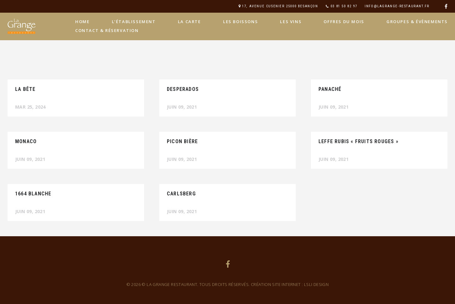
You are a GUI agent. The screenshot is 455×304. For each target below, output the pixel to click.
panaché (329, 89)
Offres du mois (344, 21)
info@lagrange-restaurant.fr (397, 6)
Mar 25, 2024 (30, 107)
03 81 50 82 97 (344, 6)
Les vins (290, 21)
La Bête (25, 89)
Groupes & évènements (417, 21)
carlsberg (181, 194)
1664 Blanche (33, 194)
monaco (26, 141)
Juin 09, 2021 (182, 107)
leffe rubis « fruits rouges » (358, 141)
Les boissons (240, 21)
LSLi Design (316, 284)
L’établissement (134, 21)
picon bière (182, 141)
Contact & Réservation (107, 30)
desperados (183, 89)
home (82, 21)
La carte (189, 21)
